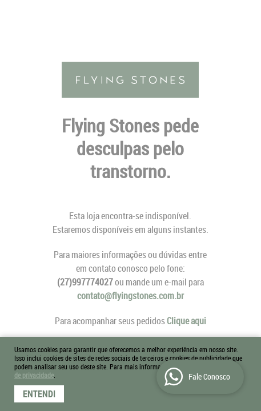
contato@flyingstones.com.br (130, 295)
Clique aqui (186, 321)
